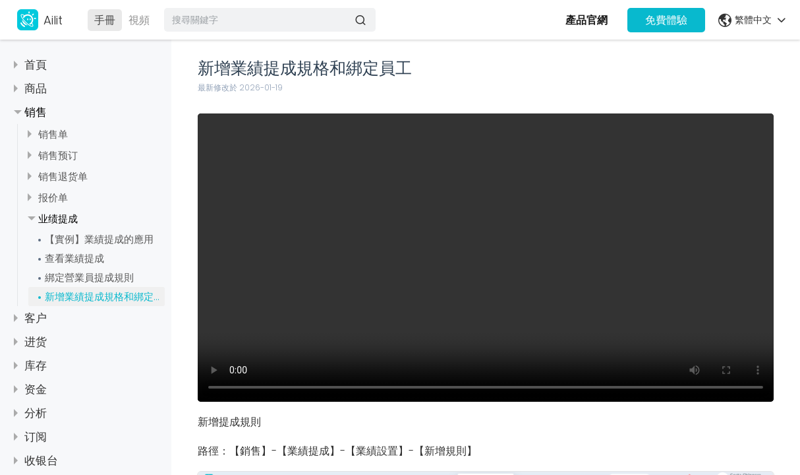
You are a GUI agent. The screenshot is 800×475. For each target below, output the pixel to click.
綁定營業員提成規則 (89, 277)
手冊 (104, 20)
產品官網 (586, 20)
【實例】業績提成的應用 (99, 239)
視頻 (139, 20)
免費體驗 (666, 20)
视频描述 (486, 257)
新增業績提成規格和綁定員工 (105, 296)
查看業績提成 (74, 258)
